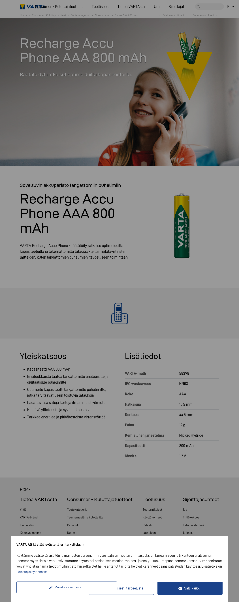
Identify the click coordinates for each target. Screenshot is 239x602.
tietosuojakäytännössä (33, 572)
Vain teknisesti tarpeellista (123, 588)
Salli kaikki (192, 588)
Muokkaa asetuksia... (53, 588)
